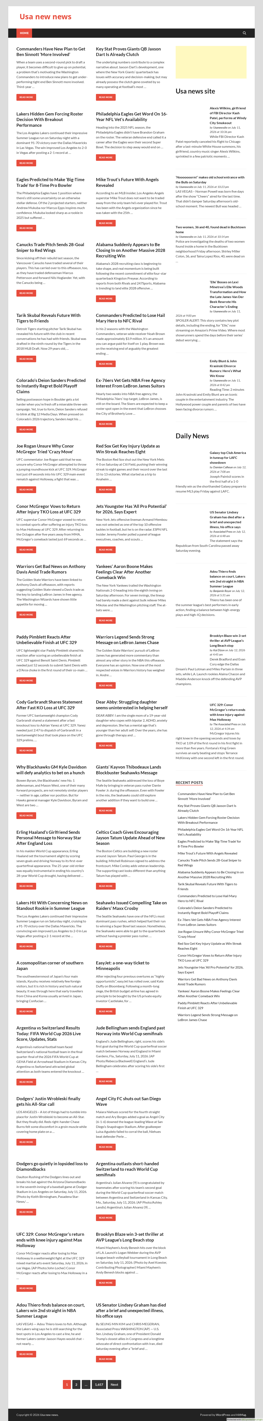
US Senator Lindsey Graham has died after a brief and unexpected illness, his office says (131, 1310)
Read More (24, 96)
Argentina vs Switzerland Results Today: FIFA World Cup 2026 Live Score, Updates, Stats (48, 1033)
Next (114, 1384)
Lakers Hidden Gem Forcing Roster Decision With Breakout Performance (49, 119)
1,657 (99, 1384)
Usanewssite (220, 127)
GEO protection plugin (252, 1419)
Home (24, 33)
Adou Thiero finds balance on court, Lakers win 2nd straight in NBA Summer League (50, 1310)
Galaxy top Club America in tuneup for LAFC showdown (228, 457)
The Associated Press (225, 724)
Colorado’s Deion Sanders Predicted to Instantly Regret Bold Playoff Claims (51, 386)
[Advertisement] (211, 62)
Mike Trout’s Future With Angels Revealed (207, 853)
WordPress (223, 1414)
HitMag (241, 1414)
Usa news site (195, 91)
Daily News (192, 436)
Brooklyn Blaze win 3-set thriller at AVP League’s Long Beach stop (228, 640)
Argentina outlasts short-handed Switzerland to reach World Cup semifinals (127, 1169)
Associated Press (222, 531)
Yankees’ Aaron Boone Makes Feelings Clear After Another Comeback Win (124, 572)
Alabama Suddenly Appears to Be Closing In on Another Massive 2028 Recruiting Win (130, 250)
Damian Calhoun (223, 467)
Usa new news (46, 16)
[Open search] (244, 33)
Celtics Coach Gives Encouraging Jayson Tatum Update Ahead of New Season (130, 837)
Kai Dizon (219, 650)
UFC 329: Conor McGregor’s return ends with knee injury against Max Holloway (50, 1239)
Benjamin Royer (222, 591)
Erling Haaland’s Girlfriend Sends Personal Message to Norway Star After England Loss (48, 837)
